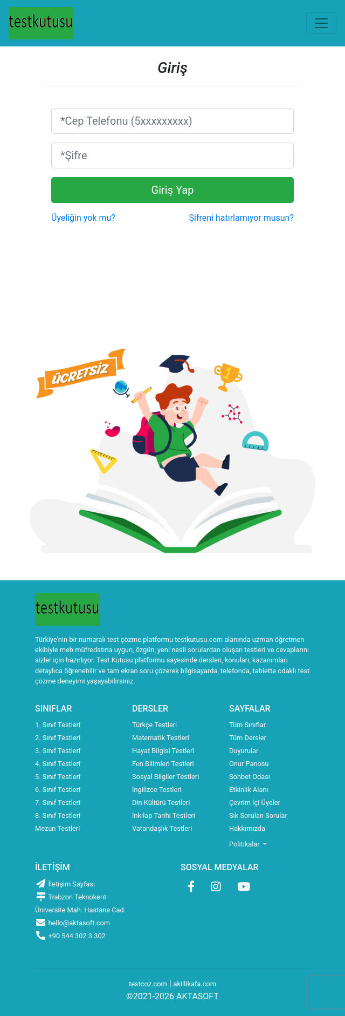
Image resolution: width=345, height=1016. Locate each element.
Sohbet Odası (249, 777)
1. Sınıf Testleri (57, 725)
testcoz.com (148, 984)
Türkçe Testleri (154, 725)
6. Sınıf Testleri (57, 789)
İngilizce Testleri (157, 789)
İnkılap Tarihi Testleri (163, 815)
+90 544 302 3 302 (70, 936)
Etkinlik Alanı (248, 789)
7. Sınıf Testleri (57, 802)
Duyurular (243, 751)
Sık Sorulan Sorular (258, 815)
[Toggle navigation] (321, 23)
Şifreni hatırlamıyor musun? (241, 218)
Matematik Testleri (160, 738)
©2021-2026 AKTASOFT (172, 996)
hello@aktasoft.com (72, 923)
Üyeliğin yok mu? (83, 218)
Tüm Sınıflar (247, 725)
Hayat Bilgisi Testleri (163, 751)
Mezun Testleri (57, 828)
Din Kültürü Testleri (161, 802)
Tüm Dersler (247, 738)
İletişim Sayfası (65, 884)
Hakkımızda (247, 828)
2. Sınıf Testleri (57, 738)
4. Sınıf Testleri (57, 764)
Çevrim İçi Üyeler (254, 802)
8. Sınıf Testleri (57, 815)
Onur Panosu (248, 764)
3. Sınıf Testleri (57, 751)
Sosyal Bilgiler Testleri (165, 777)
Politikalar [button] (245, 844)
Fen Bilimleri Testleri (163, 764)
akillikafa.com (195, 984)
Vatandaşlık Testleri (162, 828)
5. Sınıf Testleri (57, 777)
